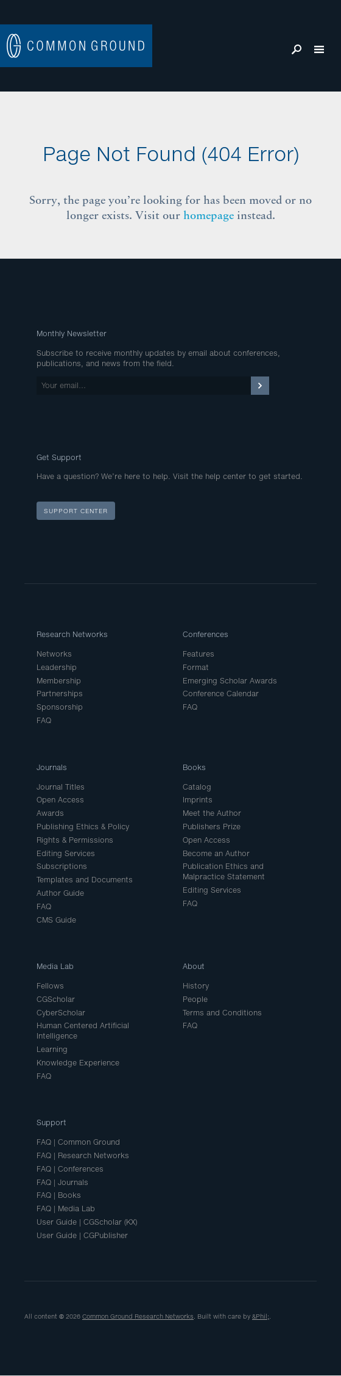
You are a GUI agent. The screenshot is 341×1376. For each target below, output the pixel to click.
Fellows (50, 985)
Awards (50, 813)
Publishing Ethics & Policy (83, 826)
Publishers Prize (212, 826)
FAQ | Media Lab (66, 1208)
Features (198, 653)
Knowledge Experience (78, 1062)
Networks (54, 653)
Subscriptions (62, 866)
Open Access (60, 799)
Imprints (198, 799)
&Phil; (260, 1316)
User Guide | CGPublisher (82, 1235)
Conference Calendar (221, 693)
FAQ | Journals (62, 1182)
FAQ (44, 720)
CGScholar (56, 999)
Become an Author (216, 853)
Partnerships (60, 693)
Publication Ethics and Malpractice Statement (224, 871)
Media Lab (55, 966)
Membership (59, 680)
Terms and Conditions (222, 1012)
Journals (52, 767)
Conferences (205, 634)
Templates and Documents (85, 879)
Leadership (57, 667)
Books (194, 767)
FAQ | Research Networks (83, 1155)
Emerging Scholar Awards (230, 680)
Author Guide (60, 893)
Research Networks (72, 634)
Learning (52, 1049)
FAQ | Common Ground (78, 1142)
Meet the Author (212, 813)
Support (51, 1122)
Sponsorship (60, 706)
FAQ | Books (59, 1195)
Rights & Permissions (75, 840)
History (196, 985)
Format (196, 667)
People (195, 999)
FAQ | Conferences (70, 1168)
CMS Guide (56, 919)
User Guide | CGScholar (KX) (87, 1222)
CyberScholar (61, 1012)
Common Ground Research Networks (138, 1316)
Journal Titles (61, 786)
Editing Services (66, 853)
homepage (208, 215)
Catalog (197, 786)
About (194, 966)
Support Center (76, 510)
